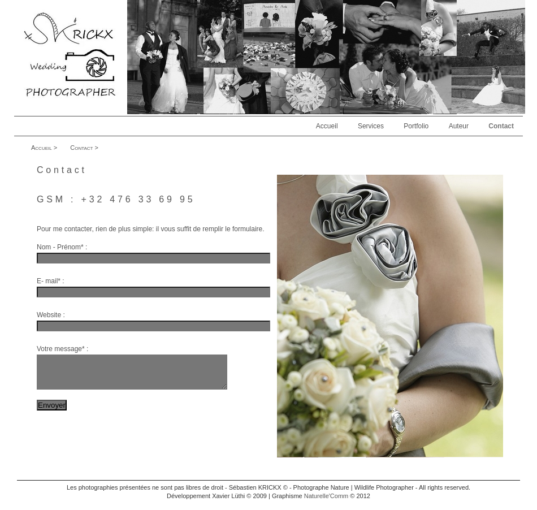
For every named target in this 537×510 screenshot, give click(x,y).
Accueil (327, 126)
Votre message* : (62, 349)
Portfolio (416, 126)
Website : (51, 315)
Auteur (459, 126)
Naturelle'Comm (326, 502)
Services (371, 126)
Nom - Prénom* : (62, 247)
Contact (501, 126)
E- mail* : (50, 281)
